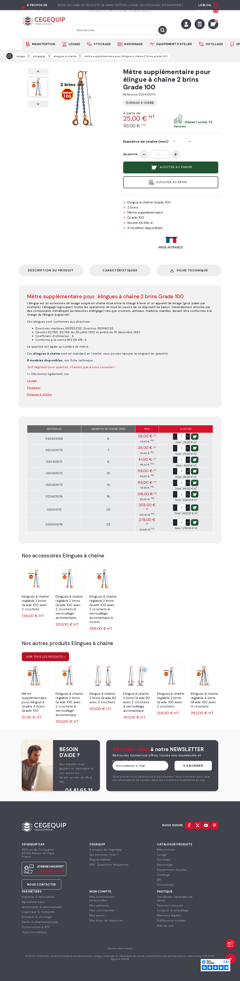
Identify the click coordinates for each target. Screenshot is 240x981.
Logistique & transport (38, 912)
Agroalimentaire (33, 902)
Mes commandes (101, 910)
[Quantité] (159, 154)
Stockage (164, 859)
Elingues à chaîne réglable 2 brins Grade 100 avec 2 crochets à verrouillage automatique (69, 607)
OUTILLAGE (214, 44)
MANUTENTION (43, 44)
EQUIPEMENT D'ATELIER (174, 44)
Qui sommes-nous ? (104, 855)
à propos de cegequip (37, 8)
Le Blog (204, 5)
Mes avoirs (97, 915)
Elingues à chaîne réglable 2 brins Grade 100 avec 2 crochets (35, 602)
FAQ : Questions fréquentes (109, 864)
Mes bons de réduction (106, 920)
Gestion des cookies (120, 948)
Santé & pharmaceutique (40, 922)
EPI (159, 880)
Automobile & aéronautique (42, 907)
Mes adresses (99, 905)
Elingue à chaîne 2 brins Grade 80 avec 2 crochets (102, 697)
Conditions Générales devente (175, 898)
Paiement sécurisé (170, 905)
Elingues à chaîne (140, 103)
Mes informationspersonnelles (102, 898)
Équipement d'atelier (172, 870)
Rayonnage (165, 864)
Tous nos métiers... (35, 932)
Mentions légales (169, 915)
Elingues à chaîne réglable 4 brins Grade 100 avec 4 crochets (204, 700)
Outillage (163, 875)
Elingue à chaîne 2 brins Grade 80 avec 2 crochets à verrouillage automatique (136, 702)
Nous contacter (41, 884)
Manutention (166, 849)
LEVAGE (74, 44)
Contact (203, 11)
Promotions (165, 885)
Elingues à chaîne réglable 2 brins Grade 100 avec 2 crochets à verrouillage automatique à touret (103, 609)
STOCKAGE (102, 44)
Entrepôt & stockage (37, 917)
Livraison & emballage (172, 910)
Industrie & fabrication (38, 897)
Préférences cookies (171, 920)
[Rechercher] (120, 30)
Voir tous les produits (44, 657)
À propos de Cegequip (105, 849)
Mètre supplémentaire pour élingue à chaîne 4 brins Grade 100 (34, 702)
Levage (162, 855)
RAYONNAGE (133, 44)
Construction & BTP (36, 927)
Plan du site (165, 925)
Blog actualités (100, 859)
